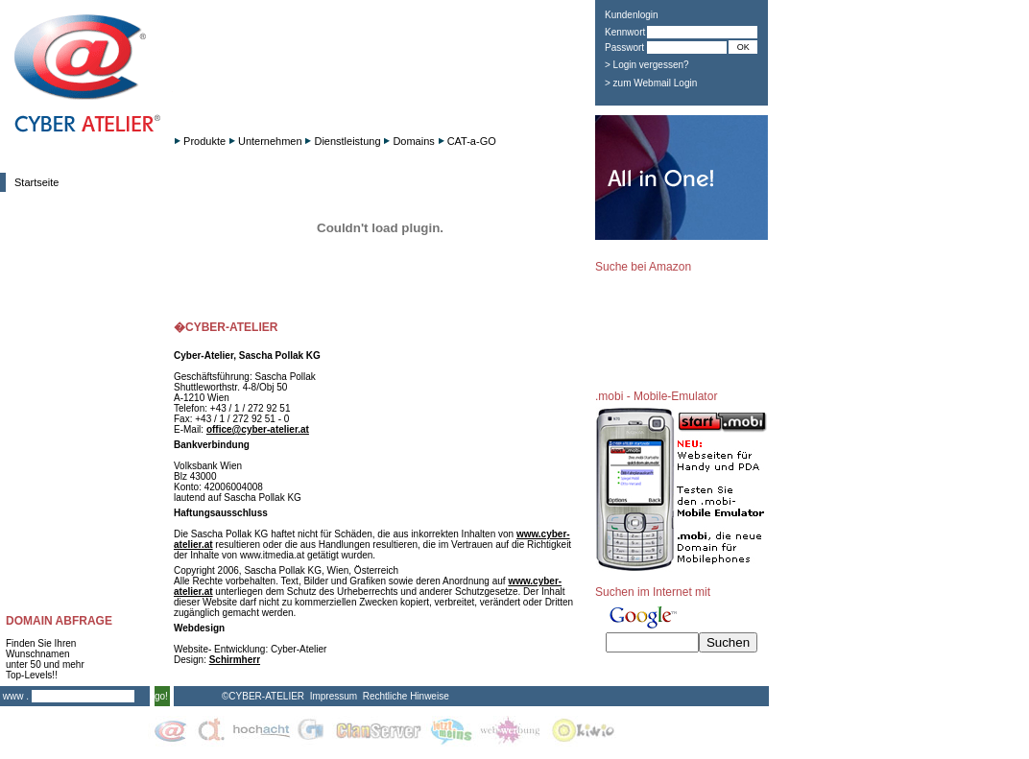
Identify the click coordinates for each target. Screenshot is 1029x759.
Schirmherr (234, 659)
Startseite (36, 182)
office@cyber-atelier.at (257, 429)
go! (161, 696)
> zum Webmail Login (651, 83)
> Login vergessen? (647, 64)
